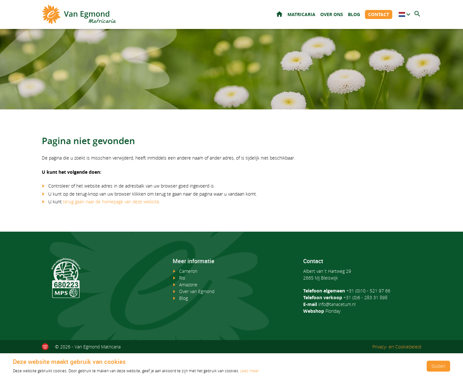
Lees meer (249, 370)
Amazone (188, 285)
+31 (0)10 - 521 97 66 (368, 291)
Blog (354, 14)
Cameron (188, 271)
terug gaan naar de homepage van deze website (111, 202)
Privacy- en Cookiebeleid (396, 347)
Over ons (331, 14)
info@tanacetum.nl (337, 304)
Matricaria (301, 14)
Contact (378, 14)
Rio (182, 278)
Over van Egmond (196, 291)
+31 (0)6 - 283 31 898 (365, 297)
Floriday (332, 311)
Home (279, 14)
